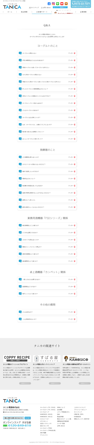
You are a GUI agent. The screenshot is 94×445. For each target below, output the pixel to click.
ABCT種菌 (43, 432)
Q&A (58, 414)
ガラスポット (44, 421)
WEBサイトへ (25, 383)
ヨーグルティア (44, 412)
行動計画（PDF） (79, 414)
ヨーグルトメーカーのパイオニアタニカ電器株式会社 (12, 6)
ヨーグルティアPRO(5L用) (47, 430)
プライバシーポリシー (80, 409)
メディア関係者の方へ (60, 7)
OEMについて (61, 407)
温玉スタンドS (44, 426)
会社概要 (59, 409)
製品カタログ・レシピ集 (64, 419)
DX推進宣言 (77, 416)
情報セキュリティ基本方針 (81, 419)
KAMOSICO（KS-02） (46, 414)
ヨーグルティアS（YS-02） (48, 407)
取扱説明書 (60, 416)
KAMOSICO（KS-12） (46, 416)
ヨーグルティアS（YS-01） (48, 409)
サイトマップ (35, 7)
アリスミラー (44, 435)
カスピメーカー (44, 419)
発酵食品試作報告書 (63, 421)
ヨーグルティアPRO (46, 428)
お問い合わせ (47, 7)
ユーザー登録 (61, 423)
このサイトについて (80, 407)
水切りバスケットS (45, 423)
